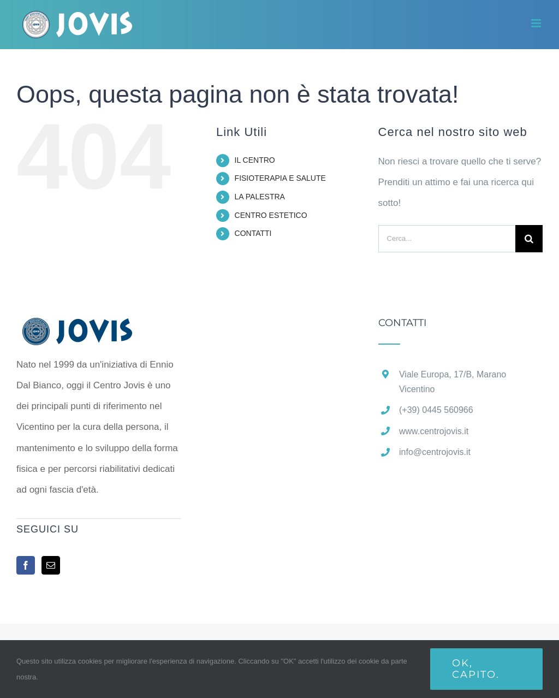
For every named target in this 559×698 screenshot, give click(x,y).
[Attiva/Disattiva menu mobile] (537, 23)
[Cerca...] (446, 238)
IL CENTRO (255, 160)
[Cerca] (529, 238)
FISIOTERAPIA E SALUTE (280, 178)
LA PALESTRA (260, 196)
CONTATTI (253, 233)
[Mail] (50, 565)
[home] (94, 328)
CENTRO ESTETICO (271, 215)
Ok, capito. (475, 669)
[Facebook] (25, 565)
